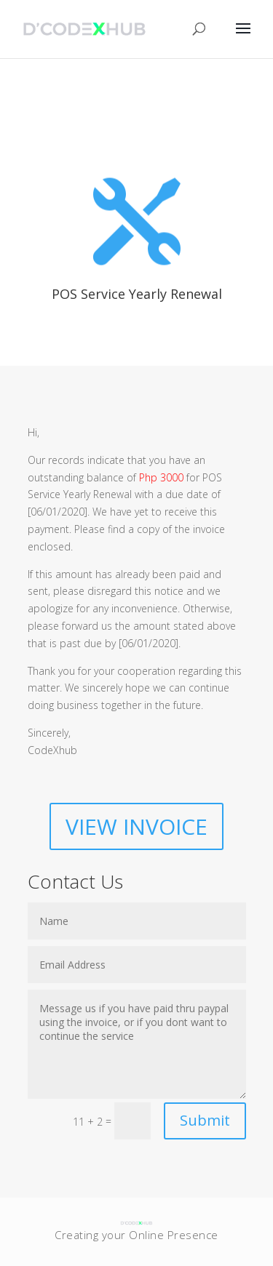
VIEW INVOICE (136, 826)
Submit (205, 1120)
